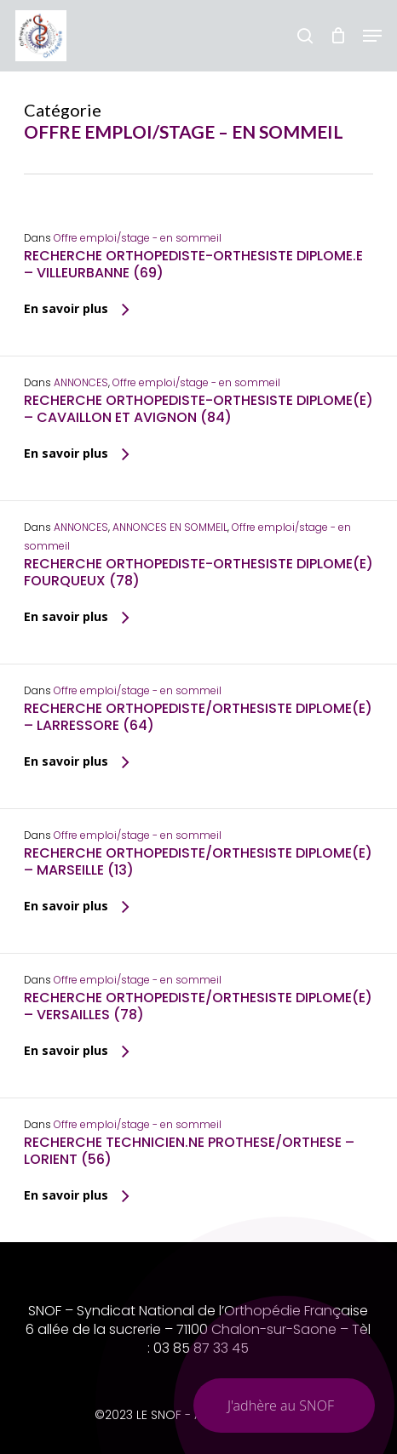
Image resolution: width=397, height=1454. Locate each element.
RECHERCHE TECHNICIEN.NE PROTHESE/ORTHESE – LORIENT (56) (189, 1150)
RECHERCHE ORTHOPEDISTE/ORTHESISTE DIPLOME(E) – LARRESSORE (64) (198, 716)
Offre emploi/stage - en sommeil (138, 238)
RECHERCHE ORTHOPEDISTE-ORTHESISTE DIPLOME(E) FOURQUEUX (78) (198, 572)
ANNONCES (81, 382)
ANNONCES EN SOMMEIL (169, 527)
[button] (372, 35)
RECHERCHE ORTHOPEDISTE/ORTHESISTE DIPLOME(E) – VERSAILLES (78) (198, 1006)
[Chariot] (337, 35)
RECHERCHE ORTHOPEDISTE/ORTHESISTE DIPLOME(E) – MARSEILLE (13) (198, 861)
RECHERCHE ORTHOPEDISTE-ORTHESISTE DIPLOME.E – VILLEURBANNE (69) (193, 264)
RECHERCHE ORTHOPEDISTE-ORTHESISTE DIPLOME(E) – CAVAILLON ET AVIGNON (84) (198, 409)
